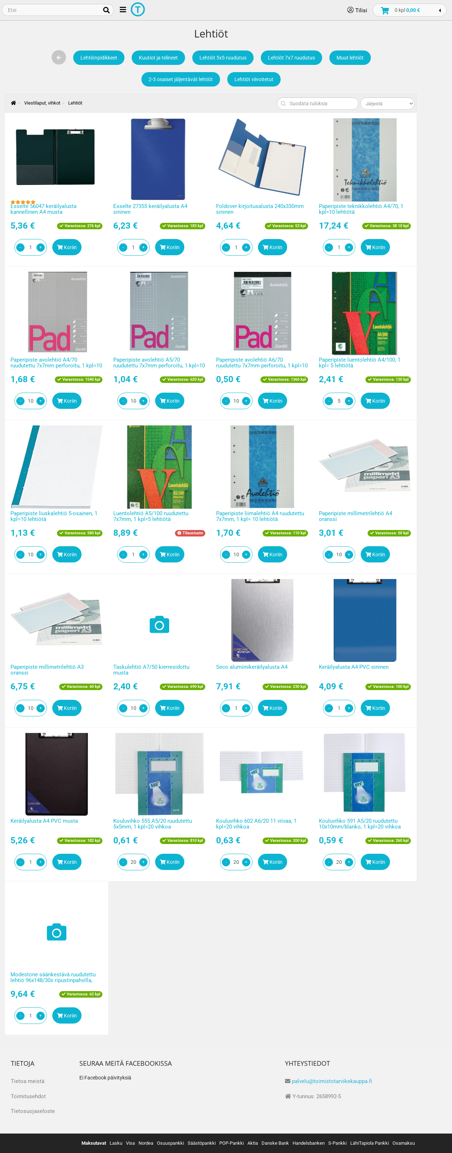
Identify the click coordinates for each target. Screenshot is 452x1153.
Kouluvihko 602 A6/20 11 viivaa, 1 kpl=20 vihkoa (256, 824)
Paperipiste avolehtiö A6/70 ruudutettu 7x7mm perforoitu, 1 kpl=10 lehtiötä (262, 366)
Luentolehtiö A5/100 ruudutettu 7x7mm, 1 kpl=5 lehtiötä (150, 516)
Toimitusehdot (28, 1096)
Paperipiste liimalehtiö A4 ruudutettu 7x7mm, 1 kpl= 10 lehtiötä (260, 516)
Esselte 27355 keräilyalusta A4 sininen (150, 209)
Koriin (67, 247)
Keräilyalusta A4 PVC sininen (354, 667)
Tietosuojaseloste (33, 1111)
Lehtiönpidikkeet (98, 58)
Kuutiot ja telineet (158, 58)
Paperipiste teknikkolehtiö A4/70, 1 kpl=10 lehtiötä (361, 209)
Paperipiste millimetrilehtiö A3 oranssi (47, 670)
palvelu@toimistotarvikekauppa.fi (332, 1081)
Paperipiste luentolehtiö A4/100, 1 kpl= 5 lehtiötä (359, 363)
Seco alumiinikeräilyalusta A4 (252, 667)
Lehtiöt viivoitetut (253, 79)
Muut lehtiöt (350, 58)
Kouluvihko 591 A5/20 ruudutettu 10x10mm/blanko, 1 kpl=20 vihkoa (360, 824)
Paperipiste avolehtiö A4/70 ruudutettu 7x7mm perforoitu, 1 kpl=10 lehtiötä (56, 366)
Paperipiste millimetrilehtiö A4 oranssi (355, 516)
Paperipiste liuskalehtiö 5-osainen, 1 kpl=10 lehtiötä (53, 516)
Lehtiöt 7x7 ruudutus (291, 58)
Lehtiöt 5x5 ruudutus (222, 58)
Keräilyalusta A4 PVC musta (44, 821)
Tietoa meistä (27, 1081)
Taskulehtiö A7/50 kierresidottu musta (151, 670)
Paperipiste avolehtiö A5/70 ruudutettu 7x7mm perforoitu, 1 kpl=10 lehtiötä (159, 366)
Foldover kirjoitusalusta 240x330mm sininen (260, 209)
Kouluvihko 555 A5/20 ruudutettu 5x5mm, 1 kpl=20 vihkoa (152, 824)
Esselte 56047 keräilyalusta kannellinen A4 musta (43, 209)
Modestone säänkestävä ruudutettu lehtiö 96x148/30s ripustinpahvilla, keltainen (53, 980)
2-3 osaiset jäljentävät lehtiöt (181, 79)
